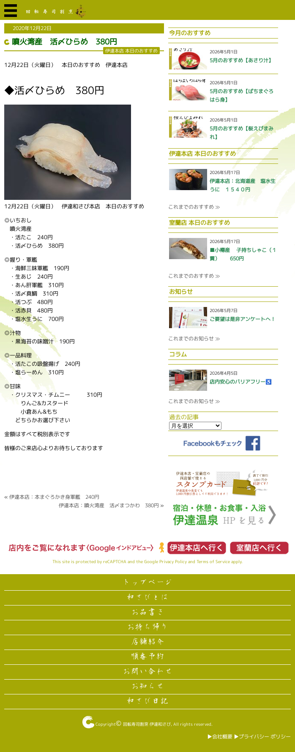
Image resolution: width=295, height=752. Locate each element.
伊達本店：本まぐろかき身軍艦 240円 (54, 496)
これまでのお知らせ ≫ (194, 338)
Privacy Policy (173, 561)
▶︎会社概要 (219, 736)
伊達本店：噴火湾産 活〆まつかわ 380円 (109, 505)
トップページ (147, 582)
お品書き (147, 612)
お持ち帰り (147, 627)
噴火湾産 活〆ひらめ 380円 (64, 41)
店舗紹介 (147, 642)
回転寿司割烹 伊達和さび (147, 724)
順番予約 (147, 656)
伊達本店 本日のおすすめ (131, 50)
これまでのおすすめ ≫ (194, 206)
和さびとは (147, 597)
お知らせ (147, 686)
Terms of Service (213, 561)
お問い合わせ (147, 671)
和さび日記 (147, 701)
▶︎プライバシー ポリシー (262, 736)
